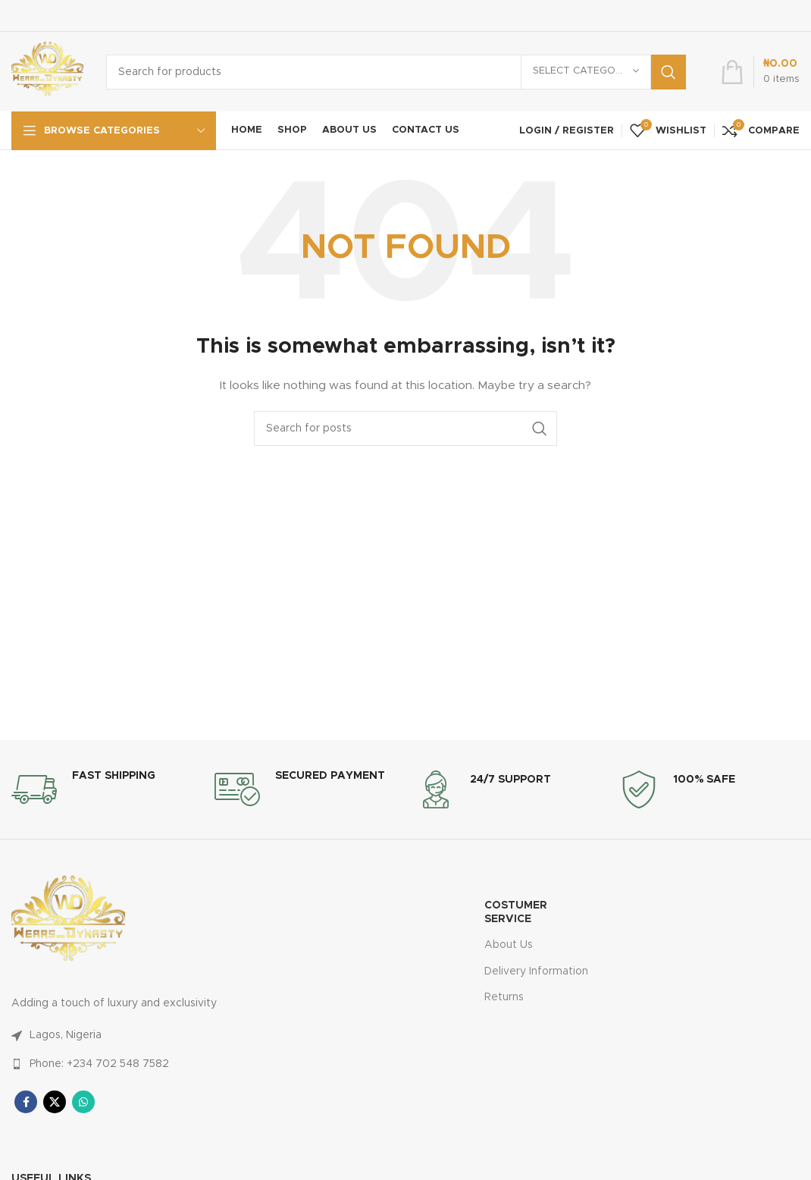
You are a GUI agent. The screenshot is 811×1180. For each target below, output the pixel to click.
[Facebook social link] (25, 1102)
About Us (508, 945)
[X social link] (54, 1102)
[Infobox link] (83, 789)
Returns (504, 997)
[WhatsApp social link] (83, 1102)
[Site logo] (47, 71)
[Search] (396, 72)
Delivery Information (536, 971)
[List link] (169, 1035)
